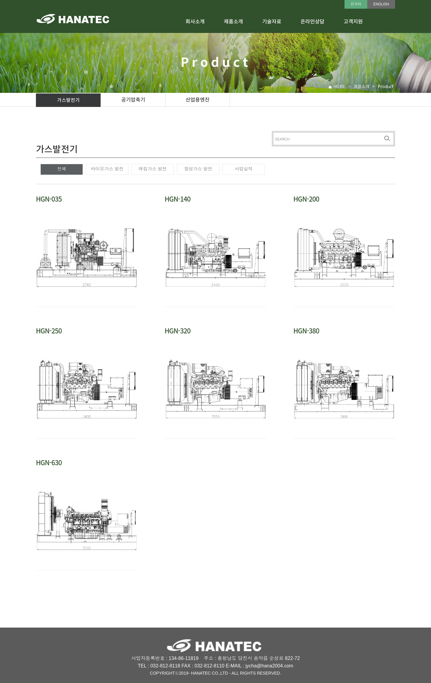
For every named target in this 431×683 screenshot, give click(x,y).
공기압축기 (133, 100)
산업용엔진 (198, 100)
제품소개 (233, 22)
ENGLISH (381, 4)
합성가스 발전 (198, 168)
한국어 (355, 4)
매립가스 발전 (153, 168)
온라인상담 (312, 22)
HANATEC (201, 673)
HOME (339, 86)
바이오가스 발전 (107, 168)
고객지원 (353, 22)
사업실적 (244, 168)
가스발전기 (68, 100)
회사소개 (195, 22)
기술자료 (271, 22)
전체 (61, 168)
